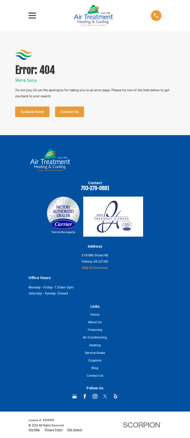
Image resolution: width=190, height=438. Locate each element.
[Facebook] (84, 396)
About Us (95, 322)
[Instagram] (95, 396)
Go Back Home (32, 112)
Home (94, 314)
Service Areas (95, 353)
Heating (95, 345)
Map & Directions (95, 268)
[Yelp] (115, 396)
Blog (95, 368)
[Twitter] (105, 396)
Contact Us (69, 112)
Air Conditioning (95, 337)
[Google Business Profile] (74, 396)
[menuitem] (34, 430)
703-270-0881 (95, 188)
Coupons (95, 360)
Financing (95, 330)
